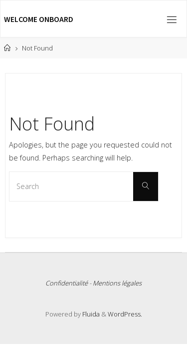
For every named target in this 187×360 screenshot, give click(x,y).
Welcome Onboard (38, 19)
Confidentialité (66, 283)
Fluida (90, 314)
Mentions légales (117, 283)
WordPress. (125, 314)
